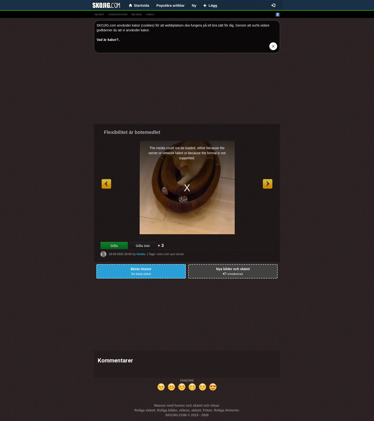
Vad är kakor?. (108, 40)
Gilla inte (143, 246)
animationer (117, 14)
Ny (194, 5)
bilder (137, 14)
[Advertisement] (187, 90)
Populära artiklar (170, 5)
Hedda (140, 254)
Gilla (114, 246)
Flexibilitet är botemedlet (132, 132)
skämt (99, 14)
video (150, 14)
